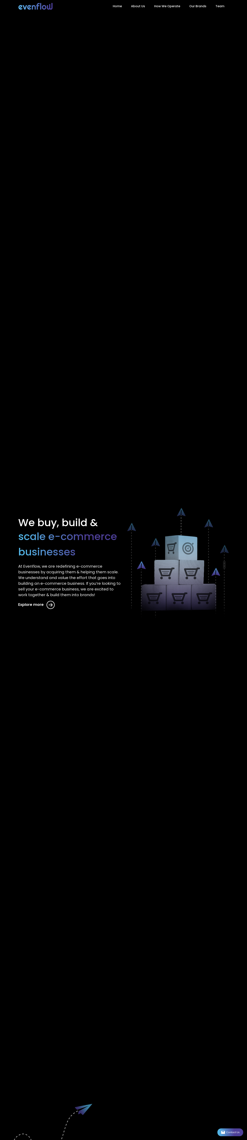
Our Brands (197, 6)
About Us (138, 6)
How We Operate (167, 6)
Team (219, 6)
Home (117, 6)
